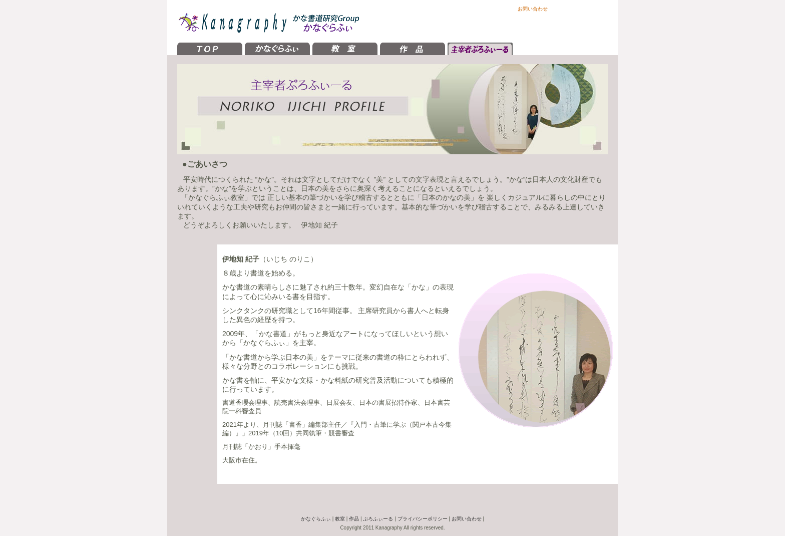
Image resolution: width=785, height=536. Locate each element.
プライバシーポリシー (423, 518)
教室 (340, 518)
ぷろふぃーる (378, 518)
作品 (354, 518)
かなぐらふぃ (316, 518)
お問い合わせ (533, 9)
